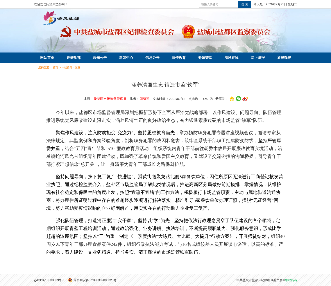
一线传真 (67, 67)
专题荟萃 (205, 58)
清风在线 (231, 58)
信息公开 (152, 58)
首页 (55, 67)
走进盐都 (73, 58)
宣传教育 (179, 58)
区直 (77, 67)
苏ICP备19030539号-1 (49, 280)
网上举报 (258, 58)
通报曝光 (284, 58)
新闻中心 (126, 58)
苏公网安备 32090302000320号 (95, 280)
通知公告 (100, 58)
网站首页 (47, 58)
